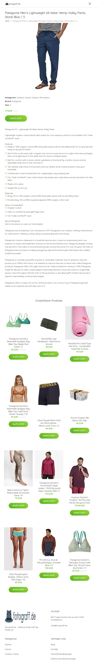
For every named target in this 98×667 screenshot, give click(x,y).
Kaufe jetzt (16, 118)
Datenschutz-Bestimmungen (63, 659)
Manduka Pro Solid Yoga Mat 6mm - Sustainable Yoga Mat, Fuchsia (79, 346)
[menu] (90, 4)
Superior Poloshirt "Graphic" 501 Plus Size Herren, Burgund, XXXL (79, 500)
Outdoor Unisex (24, 97)
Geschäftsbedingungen (61, 654)
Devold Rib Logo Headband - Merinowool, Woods (49, 341)
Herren (8, 649)
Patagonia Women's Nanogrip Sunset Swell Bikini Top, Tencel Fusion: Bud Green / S (80, 564)
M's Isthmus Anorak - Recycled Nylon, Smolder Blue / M (49, 563)
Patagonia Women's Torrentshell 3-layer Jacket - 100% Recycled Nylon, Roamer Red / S (49, 487)
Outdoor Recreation (41, 97)
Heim (7, 21)
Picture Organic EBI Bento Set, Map (80, 419)
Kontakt (54, 649)
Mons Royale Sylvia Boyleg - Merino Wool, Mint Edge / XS (18, 577)
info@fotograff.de (59, 625)
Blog (53, 644)
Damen (8, 644)
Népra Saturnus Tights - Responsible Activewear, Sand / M (18, 493)
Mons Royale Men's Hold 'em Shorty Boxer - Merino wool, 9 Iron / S (49, 423)
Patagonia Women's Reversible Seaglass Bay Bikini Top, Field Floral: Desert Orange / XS (18, 410)
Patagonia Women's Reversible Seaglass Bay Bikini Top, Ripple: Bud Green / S (18, 342)
